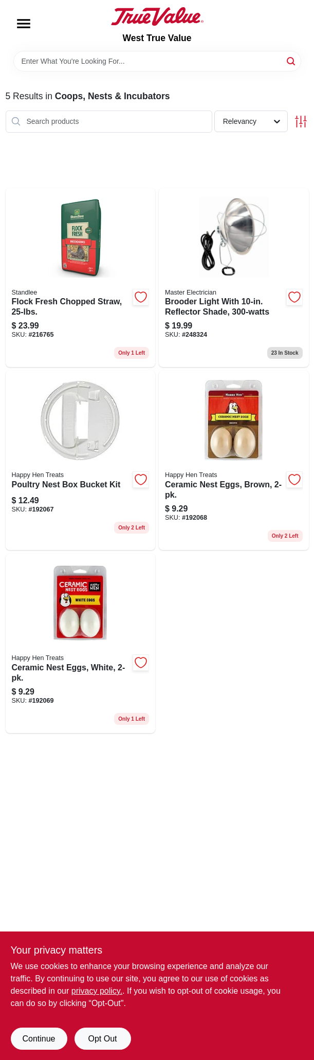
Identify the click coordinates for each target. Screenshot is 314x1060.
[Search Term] (157, 61)
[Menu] (23, 23)
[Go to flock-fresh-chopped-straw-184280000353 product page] (81, 278)
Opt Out (102, 1038)
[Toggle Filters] (301, 121)
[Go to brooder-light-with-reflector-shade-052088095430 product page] (234, 278)
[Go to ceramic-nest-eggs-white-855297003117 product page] (81, 643)
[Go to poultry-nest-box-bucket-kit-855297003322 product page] (81, 460)
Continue (38, 1038)
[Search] (291, 60)
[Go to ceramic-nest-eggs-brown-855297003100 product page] (234, 460)
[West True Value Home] (157, 16)
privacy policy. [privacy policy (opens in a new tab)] (96, 990)
